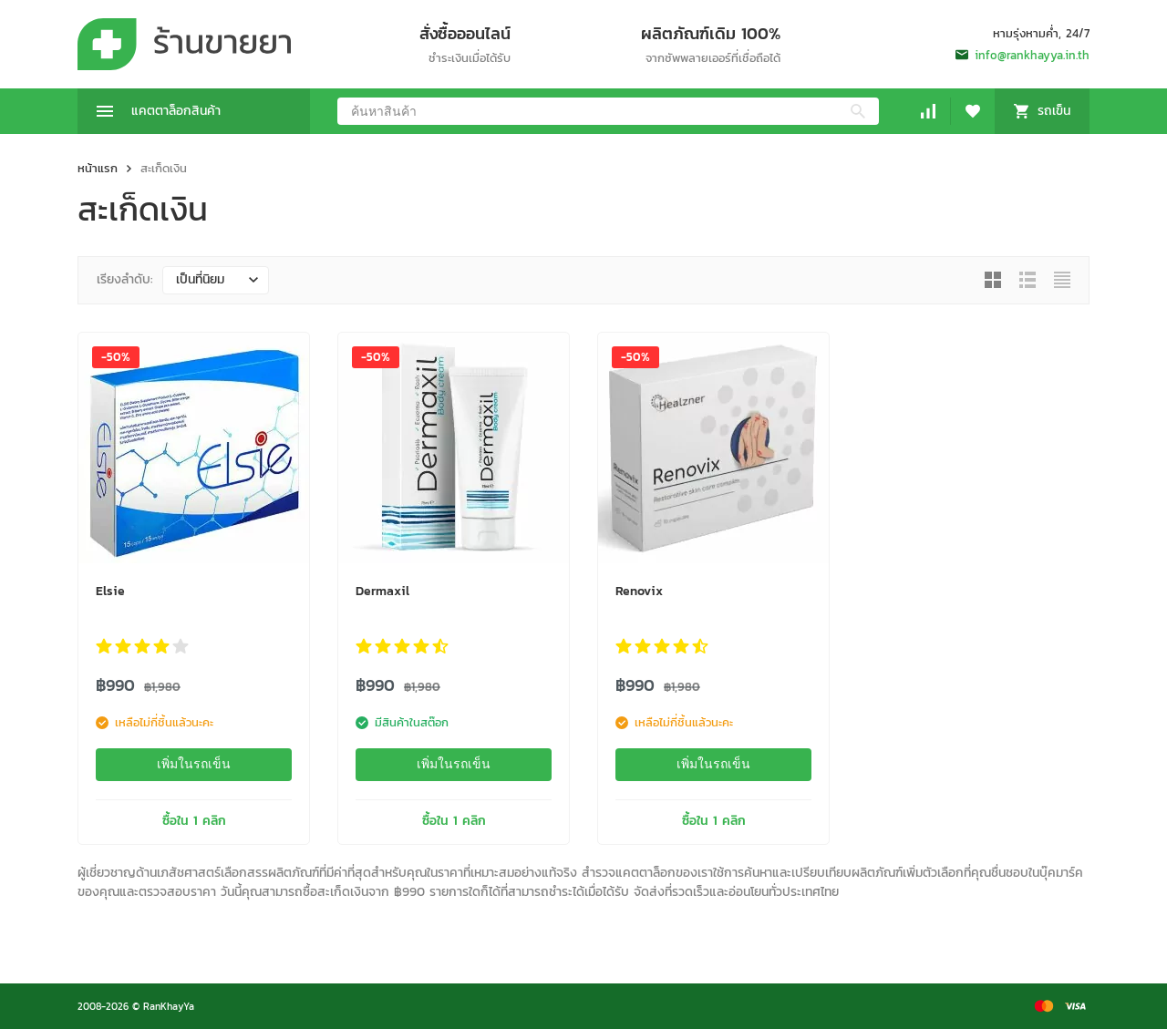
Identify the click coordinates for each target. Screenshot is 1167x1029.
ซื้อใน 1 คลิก (194, 820)
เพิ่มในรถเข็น (194, 763)
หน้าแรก (97, 168)
